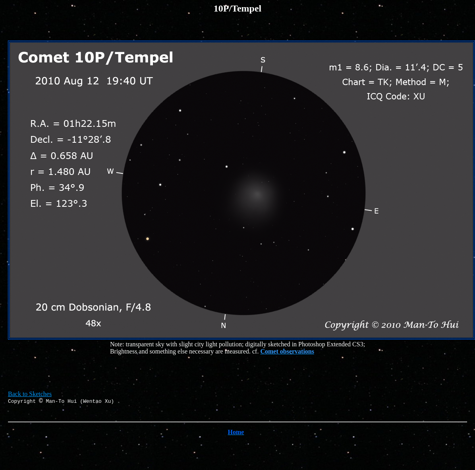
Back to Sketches (30, 393)
